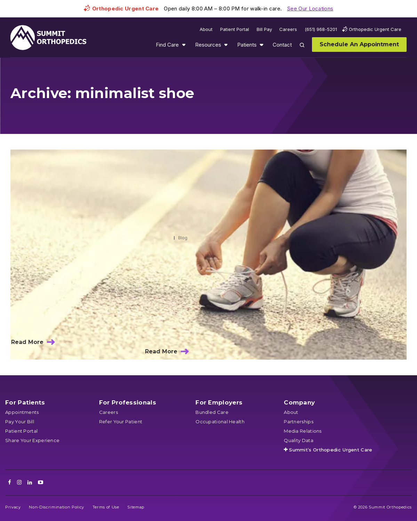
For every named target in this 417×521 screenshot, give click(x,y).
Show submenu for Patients (261, 44)
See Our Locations (310, 8)
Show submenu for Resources (225, 44)
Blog (183, 237)
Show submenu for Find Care (183, 44)
